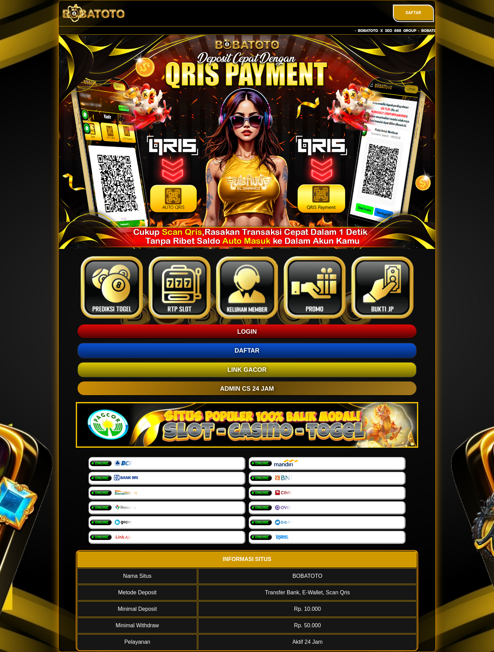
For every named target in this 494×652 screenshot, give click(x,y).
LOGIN (247, 331)
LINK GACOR (247, 369)
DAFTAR (413, 12)
